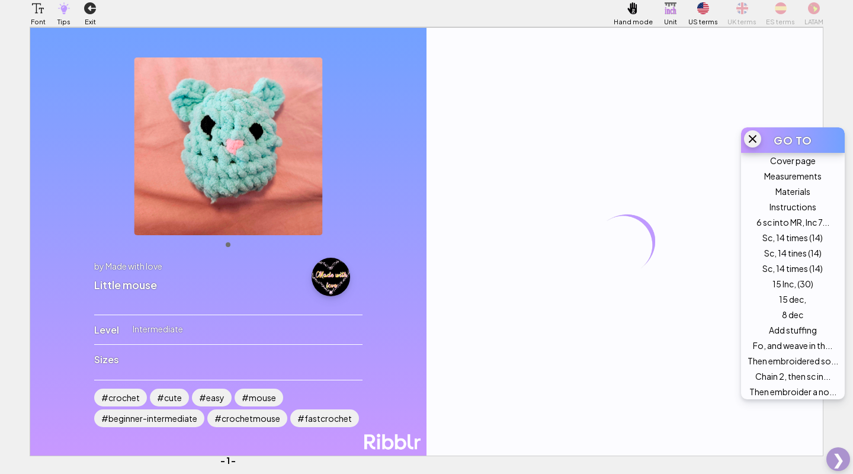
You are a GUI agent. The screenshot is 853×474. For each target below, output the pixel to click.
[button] (38, 8)
